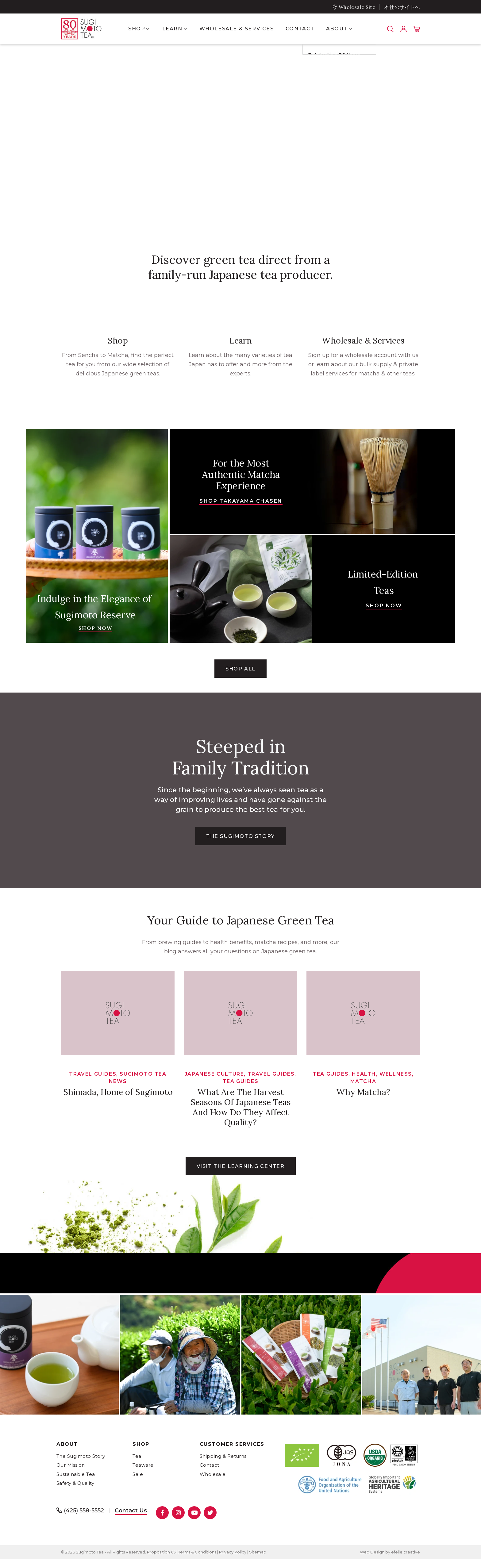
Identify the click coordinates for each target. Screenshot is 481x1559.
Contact (209, 1465)
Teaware (143, 1465)
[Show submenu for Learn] (185, 29)
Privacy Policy (232, 1551)
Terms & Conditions (197, 1551)
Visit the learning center (241, 1166)
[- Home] (87, 28)
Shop (141, 1444)
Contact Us (131, 1510)
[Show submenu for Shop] (147, 29)
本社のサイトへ (402, 7)
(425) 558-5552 (84, 1510)
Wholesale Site (357, 7)
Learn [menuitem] (172, 29)
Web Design (372, 1551)
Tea (137, 1456)
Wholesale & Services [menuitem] (236, 29)
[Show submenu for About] (350, 29)
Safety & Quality (75, 1483)
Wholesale (213, 1474)
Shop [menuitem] (136, 29)
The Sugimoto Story (80, 1456)
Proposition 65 (161, 1551)
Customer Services (232, 1444)
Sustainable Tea (75, 1474)
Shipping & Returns (223, 1456)
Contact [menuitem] (300, 29)
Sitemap (257, 1551)
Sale (138, 1474)
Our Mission (70, 1465)
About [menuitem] (337, 29)
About (67, 1444)
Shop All (240, 669)
